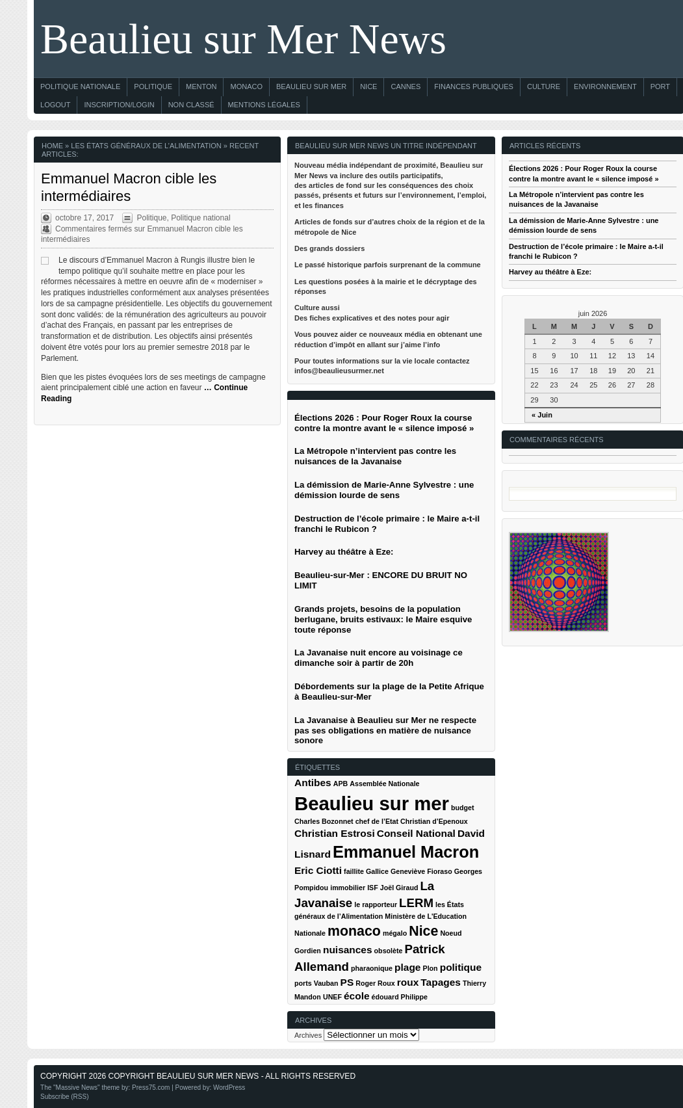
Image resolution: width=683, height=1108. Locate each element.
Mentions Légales (264, 105)
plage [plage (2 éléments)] (407, 967)
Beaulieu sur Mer (311, 86)
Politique (153, 86)
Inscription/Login (119, 105)
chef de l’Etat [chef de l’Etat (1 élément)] (376, 821)
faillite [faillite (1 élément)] (354, 871)
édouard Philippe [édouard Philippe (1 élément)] (400, 997)
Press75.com (151, 1087)
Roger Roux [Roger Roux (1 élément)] (374, 983)
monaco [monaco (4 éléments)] (354, 931)
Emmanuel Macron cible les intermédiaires (128, 187)
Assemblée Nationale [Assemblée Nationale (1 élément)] (384, 783)
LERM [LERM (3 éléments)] (416, 903)
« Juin (542, 415)
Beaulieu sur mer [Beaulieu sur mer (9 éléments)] (371, 803)
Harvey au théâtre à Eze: (550, 272)
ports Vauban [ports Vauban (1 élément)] (316, 983)
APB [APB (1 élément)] (340, 783)
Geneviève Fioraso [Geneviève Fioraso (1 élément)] (421, 871)
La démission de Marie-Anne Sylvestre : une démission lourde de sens (384, 490)
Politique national (200, 217)
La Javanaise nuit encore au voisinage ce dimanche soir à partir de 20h (378, 658)
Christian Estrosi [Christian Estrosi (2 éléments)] (334, 833)
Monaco (246, 86)
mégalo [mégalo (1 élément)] (395, 933)
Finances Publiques (473, 86)
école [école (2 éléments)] (357, 995)
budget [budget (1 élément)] (462, 807)
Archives (308, 1035)
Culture (543, 86)
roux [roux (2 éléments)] (408, 982)
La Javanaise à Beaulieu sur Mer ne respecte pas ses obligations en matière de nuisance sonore (385, 730)
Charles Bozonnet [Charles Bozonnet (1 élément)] (324, 821)
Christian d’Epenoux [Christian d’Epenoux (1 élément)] (434, 821)
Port (660, 86)
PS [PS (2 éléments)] (347, 982)
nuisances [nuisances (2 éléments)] (347, 949)
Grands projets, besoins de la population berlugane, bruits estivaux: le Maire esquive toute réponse (383, 619)
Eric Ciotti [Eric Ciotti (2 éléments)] (318, 870)
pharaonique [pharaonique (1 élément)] (372, 968)
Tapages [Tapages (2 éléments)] (440, 982)
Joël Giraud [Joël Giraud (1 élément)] (399, 887)
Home (52, 146)
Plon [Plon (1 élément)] (430, 968)
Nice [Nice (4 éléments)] (423, 931)
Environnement (605, 86)
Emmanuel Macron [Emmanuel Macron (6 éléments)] (406, 852)
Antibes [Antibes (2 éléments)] (312, 782)
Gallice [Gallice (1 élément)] (377, 871)
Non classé (191, 105)
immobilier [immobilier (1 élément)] (347, 887)
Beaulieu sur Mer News (243, 38)
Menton (201, 86)
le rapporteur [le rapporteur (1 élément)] (375, 904)
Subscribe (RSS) (64, 1096)
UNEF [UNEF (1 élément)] (332, 997)
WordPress (229, 1087)
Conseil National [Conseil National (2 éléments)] (416, 833)
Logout (55, 105)
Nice (368, 86)
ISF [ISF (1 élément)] (372, 887)
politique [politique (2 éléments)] (461, 967)
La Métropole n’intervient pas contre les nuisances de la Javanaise (375, 456)
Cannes (405, 86)
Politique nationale (80, 86)
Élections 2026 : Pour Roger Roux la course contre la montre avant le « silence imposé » (384, 423)
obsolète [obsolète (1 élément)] (388, 951)
